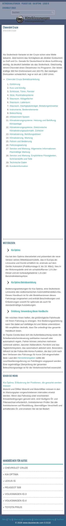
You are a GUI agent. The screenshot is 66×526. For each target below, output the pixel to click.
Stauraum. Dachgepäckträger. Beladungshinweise (34, 106)
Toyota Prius (13, 507)
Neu (4, 519)
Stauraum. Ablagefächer (21, 98)
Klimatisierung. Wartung (21, 138)
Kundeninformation (19, 166)
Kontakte (27, 519)
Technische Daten (18, 162)
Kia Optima (37, 4)
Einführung (15, 84)
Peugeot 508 (26, 4)
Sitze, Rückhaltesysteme (21, 95)
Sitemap (17, 519)
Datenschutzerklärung (43, 519)
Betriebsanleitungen (11, 4)
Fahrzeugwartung (18, 145)
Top (10, 519)
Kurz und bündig (17, 88)
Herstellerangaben (27, 358)
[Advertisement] (33, 42)
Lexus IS (46, 4)
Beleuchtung (16, 113)
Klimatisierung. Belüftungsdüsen (25, 134)
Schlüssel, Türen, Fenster (22, 91)
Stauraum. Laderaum (20, 102)
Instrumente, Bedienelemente (24, 109)
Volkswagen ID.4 (15, 500)
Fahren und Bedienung (21, 141)
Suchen (60, 519)
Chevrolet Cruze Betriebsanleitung (22, 79)
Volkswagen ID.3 (15, 494)
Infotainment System (19, 117)
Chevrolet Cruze (9, 8)
